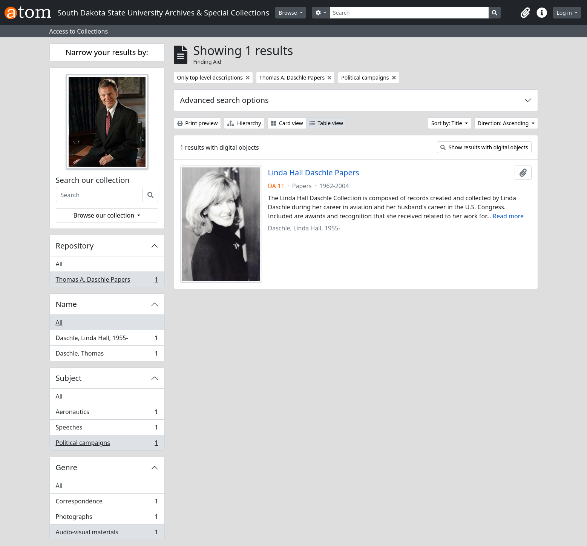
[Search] (409, 12)
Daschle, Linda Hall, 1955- (106, 339)
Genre (66, 467)
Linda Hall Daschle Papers (313, 172)
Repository (75, 246)
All (59, 264)
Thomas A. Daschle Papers (106, 281)
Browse (288, 12)
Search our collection (93, 180)
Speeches (106, 429)
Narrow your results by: (107, 52)
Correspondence (106, 503)
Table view (326, 123)
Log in (564, 12)
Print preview (197, 123)
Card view (287, 123)
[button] (525, 13)
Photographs (106, 518)
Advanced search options (224, 100)
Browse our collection (105, 215)
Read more (508, 216)
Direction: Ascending (504, 123)
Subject (69, 378)
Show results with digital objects (484, 147)
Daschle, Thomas (106, 355)
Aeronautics (106, 413)
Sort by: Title (447, 123)
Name (66, 304)
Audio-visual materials (106, 534)
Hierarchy (244, 123)
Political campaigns (106, 444)
